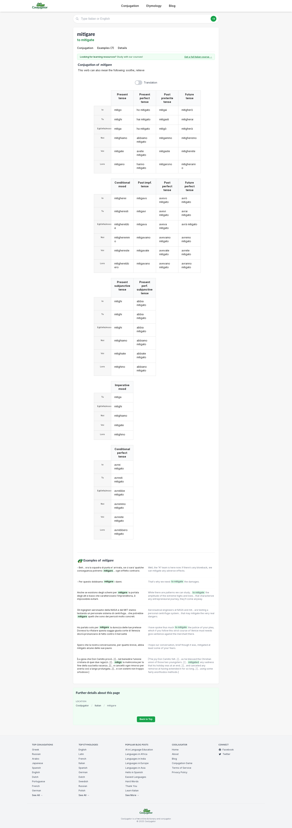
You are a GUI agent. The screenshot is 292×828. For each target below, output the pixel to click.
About (175, 754)
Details (122, 47)
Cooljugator (82, 705)
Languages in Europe (137, 763)
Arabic (35, 758)
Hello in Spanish (134, 772)
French (36, 786)
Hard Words (132, 781)
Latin (81, 754)
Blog (172, 6)
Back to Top (145, 719)
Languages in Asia (135, 767)
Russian (36, 754)
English (36, 772)
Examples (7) (105, 47)
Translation (150, 82)
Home (175, 749)
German (36, 790)
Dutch (35, 777)
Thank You (131, 786)
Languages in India (135, 758)
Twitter (224, 754)
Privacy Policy (179, 772)
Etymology (153, 6)
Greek (35, 749)
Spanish (36, 767)
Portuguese (38, 781)
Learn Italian (132, 790)
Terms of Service (181, 767)
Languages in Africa (136, 754)
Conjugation (130, 6)
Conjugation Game (182, 763)
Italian (98, 705)
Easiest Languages (135, 777)
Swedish (83, 781)
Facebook (226, 749)
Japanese (37, 763)
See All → (37, 795)
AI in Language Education (139, 749)
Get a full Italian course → (198, 56)
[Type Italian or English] (146, 18)
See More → (132, 795)
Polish (82, 790)
